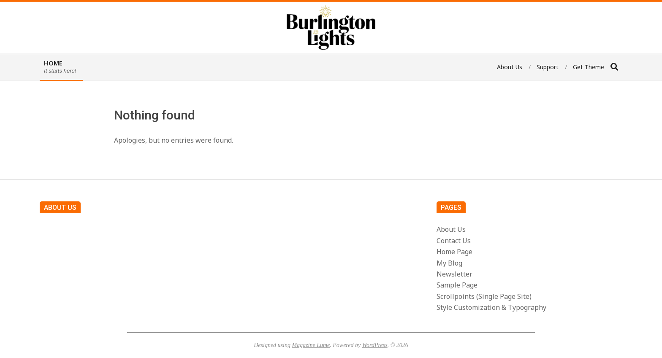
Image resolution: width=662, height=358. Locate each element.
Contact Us (454, 240)
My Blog (449, 263)
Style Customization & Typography (491, 307)
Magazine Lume (311, 345)
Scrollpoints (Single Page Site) (484, 296)
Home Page (454, 251)
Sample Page (457, 285)
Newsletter (454, 274)
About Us (451, 229)
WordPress (375, 345)
